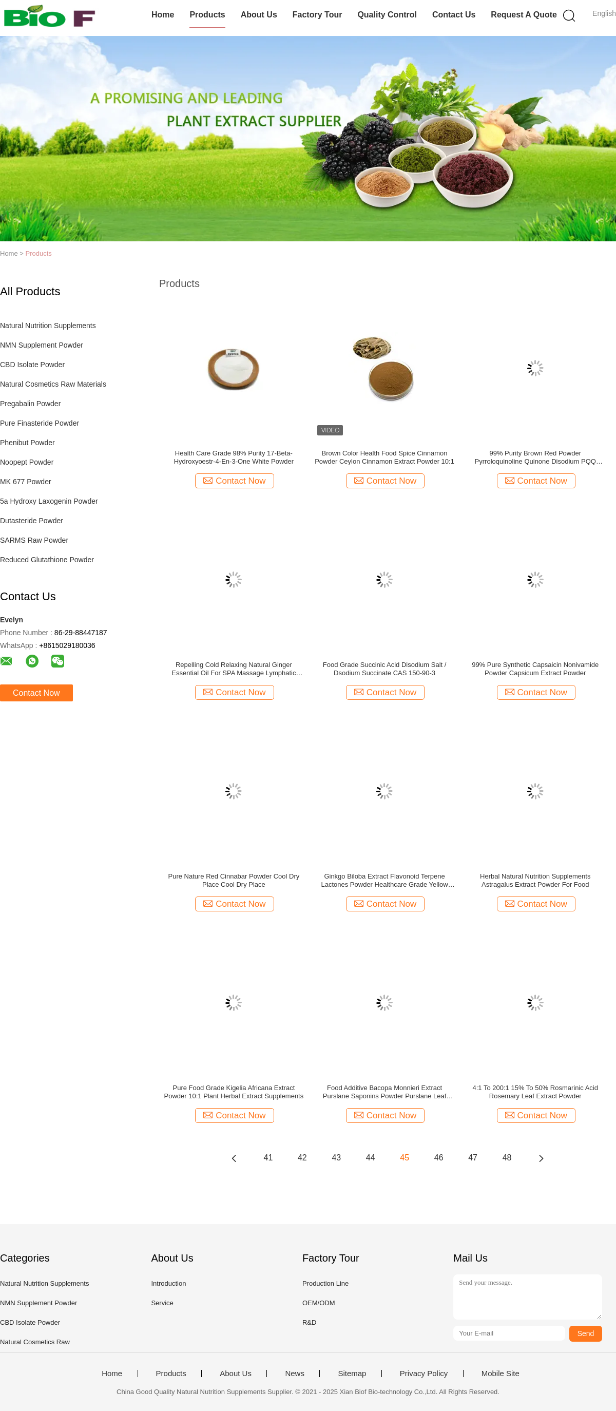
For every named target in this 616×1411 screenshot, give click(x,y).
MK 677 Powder (25, 482)
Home (162, 14)
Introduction (168, 1283)
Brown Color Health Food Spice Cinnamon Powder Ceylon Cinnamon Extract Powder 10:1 (384, 457)
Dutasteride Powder (31, 521)
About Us (259, 14)
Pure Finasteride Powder (39, 423)
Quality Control (387, 14)
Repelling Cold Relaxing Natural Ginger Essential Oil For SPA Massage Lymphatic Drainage (233, 669)
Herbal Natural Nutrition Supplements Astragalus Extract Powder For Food (535, 880)
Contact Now (36, 693)
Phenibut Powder (27, 442)
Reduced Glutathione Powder (47, 560)
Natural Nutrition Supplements (48, 325)
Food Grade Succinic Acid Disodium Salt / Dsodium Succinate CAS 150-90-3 (385, 669)
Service (162, 1303)
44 (370, 1157)
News (294, 1373)
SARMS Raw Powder (34, 540)
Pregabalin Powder (30, 403)
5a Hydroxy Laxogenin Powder (49, 501)
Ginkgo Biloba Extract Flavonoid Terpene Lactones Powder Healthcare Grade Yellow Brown (384, 880)
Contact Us (453, 14)
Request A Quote (524, 14)
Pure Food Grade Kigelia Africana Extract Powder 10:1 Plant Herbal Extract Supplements (234, 1092)
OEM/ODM (318, 1303)
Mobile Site (500, 1373)
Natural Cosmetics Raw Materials (53, 384)
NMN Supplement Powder (41, 345)
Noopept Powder (26, 462)
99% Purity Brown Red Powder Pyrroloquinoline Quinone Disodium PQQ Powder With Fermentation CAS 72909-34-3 (535, 457)
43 (336, 1157)
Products (207, 14)
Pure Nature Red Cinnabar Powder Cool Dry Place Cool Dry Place (233, 880)
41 (268, 1157)
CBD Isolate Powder (32, 364)
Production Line (325, 1283)
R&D (309, 1322)
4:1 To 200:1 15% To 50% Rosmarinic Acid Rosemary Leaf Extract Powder (535, 1092)
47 (472, 1157)
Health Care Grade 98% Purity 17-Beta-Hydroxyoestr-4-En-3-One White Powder (234, 457)
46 (439, 1157)
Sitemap (352, 1373)
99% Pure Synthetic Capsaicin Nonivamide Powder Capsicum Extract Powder (535, 669)
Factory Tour (317, 14)
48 (507, 1157)
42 (302, 1157)
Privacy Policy (424, 1373)
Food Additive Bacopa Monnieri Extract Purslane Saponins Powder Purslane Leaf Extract (385, 1092)
